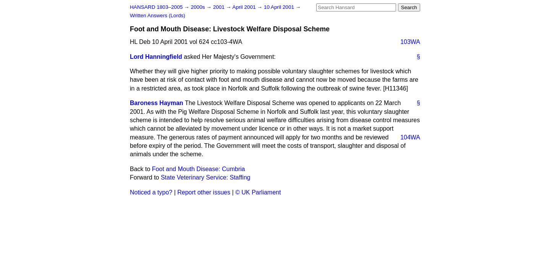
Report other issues (203, 192)
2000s (198, 7)
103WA (410, 42)
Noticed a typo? (151, 192)
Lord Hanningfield (156, 56)
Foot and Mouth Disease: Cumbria (198, 169)
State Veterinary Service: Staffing (206, 177)
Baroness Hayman (156, 103)
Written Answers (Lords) (157, 15)
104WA (410, 137)
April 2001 (244, 7)
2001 (219, 7)
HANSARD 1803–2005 (156, 7)
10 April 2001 (280, 7)
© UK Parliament (258, 192)
